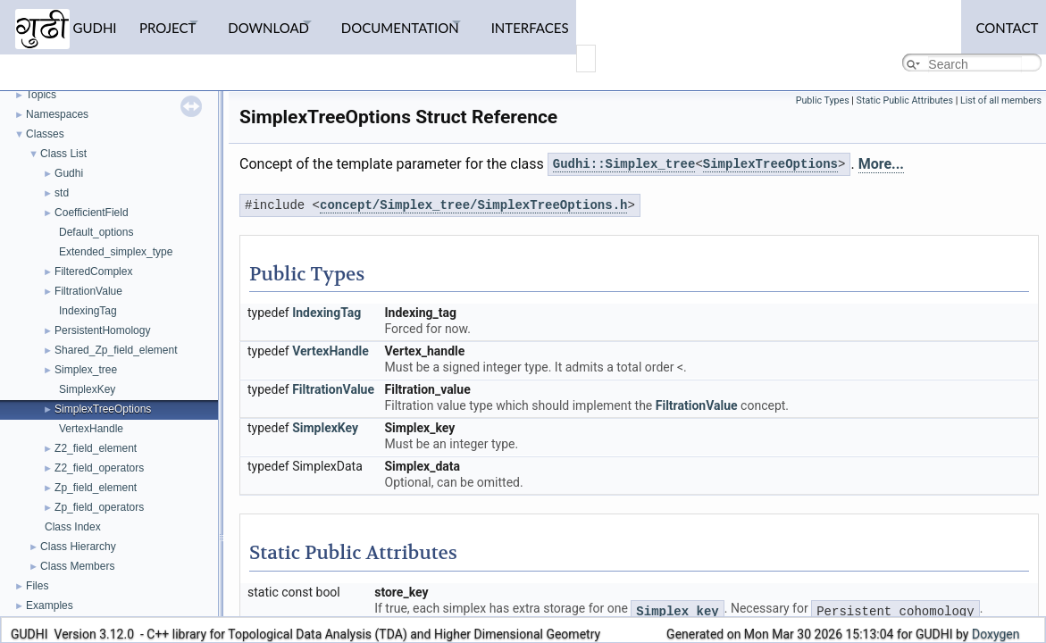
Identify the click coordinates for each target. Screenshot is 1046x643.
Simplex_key (677, 612)
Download (291, 22)
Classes (45, 134)
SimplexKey (87, 389)
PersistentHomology (102, 330)
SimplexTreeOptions (102, 409)
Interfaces (584, 22)
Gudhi (68, 173)
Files (37, 586)
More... (881, 163)
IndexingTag (88, 311)
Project (174, 22)
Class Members (77, 566)
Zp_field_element (95, 487)
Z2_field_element (95, 448)
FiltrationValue (88, 291)
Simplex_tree (85, 369)
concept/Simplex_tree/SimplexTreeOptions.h (473, 205)
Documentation (439, 22)
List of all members (1001, 100)
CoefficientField (91, 212)
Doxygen (996, 634)
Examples (49, 605)
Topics (41, 94)
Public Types (822, 100)
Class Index (73, 527)
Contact (1000, 22)
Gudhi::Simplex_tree (624, 164)
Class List (63, 153)
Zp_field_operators (99, 507)
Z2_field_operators (99, 468)
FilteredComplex (93, 271)
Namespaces (57, 114)
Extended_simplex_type (115, 252)
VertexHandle (91, 428)
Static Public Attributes (905, 100)
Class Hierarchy (78, 546)
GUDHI (66, 24)
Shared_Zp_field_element (115, 350)
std (61, 193)
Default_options (96, 232)
